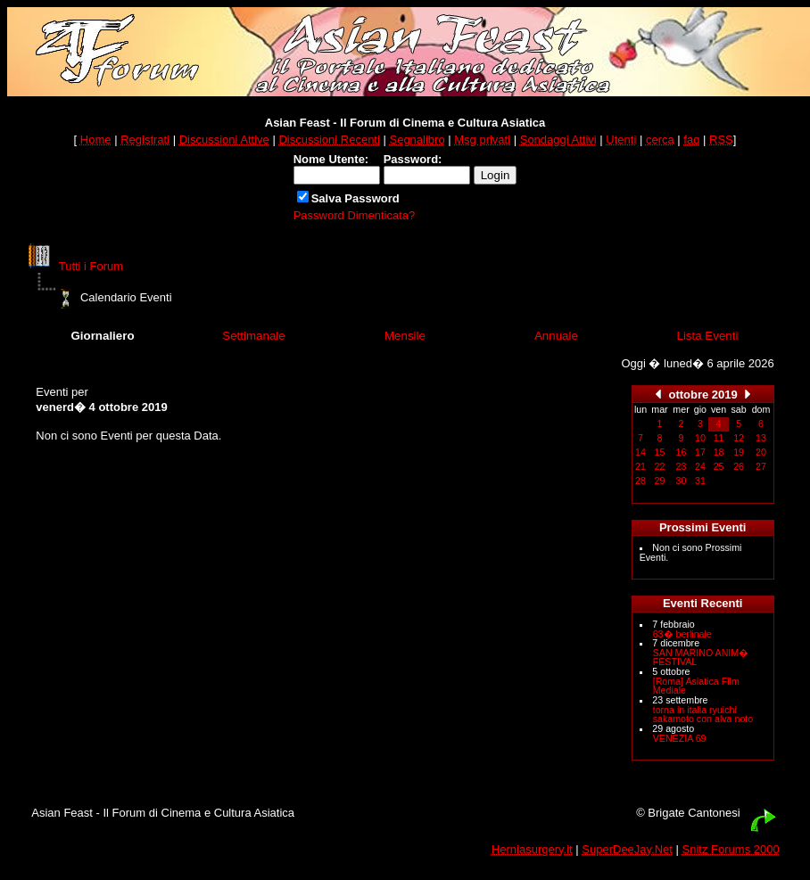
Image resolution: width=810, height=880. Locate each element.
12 (738, 437)
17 (700, 452)
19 (738, 452)
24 (700, 466)
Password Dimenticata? (354, 215)
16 (681, 452)
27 (761, 466)
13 (761, 437)
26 (738, 466)
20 (761, 452)
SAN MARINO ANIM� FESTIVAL (701, 657)
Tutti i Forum (91, 266)
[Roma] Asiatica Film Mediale (696, 686)
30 (681, 480)
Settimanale (253, 335)
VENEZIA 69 (680, 738)
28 (640, 480)
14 (640, 452)
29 (660, 480)
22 (660, 466)
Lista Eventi (707, 335)
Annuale (556, 335)
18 (719, 452)
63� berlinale (682, 634)
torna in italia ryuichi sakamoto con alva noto (703, 714)
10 (700, 437)
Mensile (405, 335)
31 (700, 480)
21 (640, 466)
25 (719, 466)
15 (660, 452)
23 (681, 466)
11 (719, 437)
